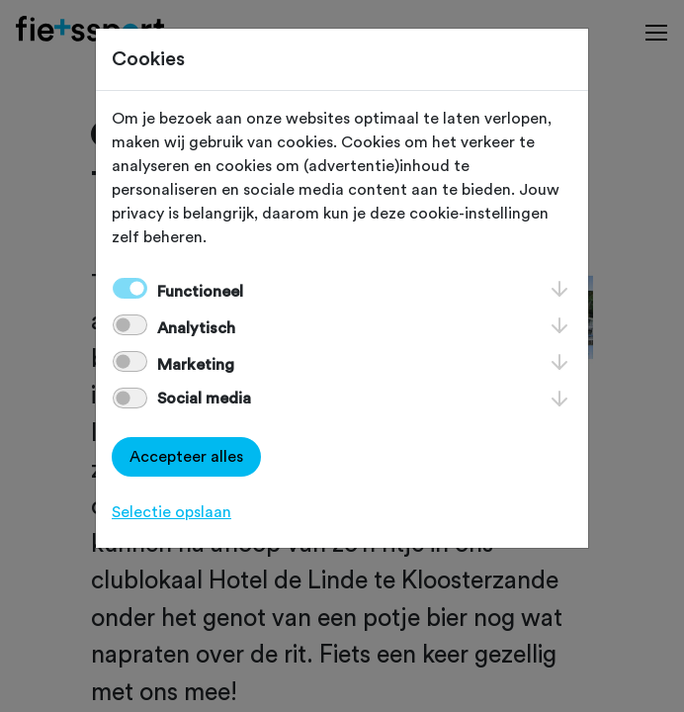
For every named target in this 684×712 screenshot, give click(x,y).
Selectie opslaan (171, 512)
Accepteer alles (186, 457)
